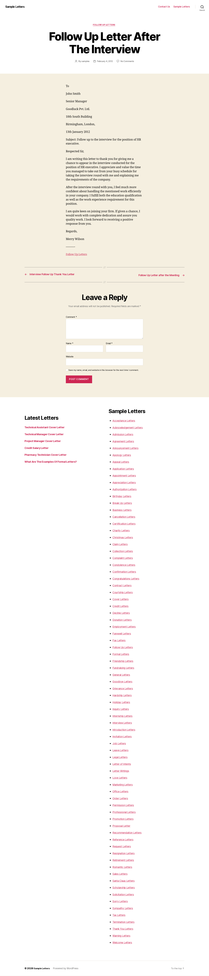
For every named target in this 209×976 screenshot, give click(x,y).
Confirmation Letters (125, 572)
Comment (71, 317)
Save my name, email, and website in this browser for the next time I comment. (104, 370)
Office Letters (121, 791)
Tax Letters (119, 915)
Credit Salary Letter (38, 448)
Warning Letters (122, 935)
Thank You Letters (124, 929)
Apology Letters (122, 455)
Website (69, 356)
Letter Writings (121, 771)
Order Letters (121, 798)
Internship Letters (123, 716)
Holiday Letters (122, 702)
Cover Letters (121, 599)
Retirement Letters (124, 860)
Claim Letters (121, 544)
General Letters (122, 675)
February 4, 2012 (105, 61)
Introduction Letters (125, 729)
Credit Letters (121, 606)
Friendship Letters (124, 661)
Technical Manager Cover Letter (46, 434)
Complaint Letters (123, 558)
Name (69, 343)
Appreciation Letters (125, 482)
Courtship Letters (123, 592)
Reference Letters (123, 839)
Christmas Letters (123, 537)
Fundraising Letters (124, 668)
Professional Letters (125, 812)
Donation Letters (123, 620)
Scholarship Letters (125, 887)
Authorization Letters (125, 489)
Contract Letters (122, 585)
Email (109, 343)
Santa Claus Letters (125, 881)
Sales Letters (120, 874)
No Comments (128, 61)
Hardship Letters (123, 695)
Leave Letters (121, 750)
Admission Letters (124, 434)
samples (85, 61)
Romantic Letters (123, 867)
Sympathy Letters (124, 908)
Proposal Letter (122, 826)
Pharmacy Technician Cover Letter (48, 455)
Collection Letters (123, 551)
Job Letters (119, 743)
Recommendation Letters (128, 833)
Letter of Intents (122, 764)
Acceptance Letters (125, 421)
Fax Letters (119, 640)
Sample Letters (16, 6)
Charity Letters (122, 530)
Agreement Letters (124, 441)
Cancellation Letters (125, 517)
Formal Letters (121, 654)
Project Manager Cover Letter (44, 441)
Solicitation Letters (124, 894)
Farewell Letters (122, 633)
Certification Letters (125, 523)
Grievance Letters (123, 688)
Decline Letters (122, 613)
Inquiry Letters (121, 709)
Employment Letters (125, 627)
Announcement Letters (127, 448)
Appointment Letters (125, 475)
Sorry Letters (120, 901)
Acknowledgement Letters (129, 427)
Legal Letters (120, 757)
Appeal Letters (121, 462)
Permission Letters (124, 805)
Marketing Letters (123, 784)
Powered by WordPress (67, 968)
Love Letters (120, 778)
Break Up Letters (123, 503)
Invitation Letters (123, 736)
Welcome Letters (123, 942)
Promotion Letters (123, 819)
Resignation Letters (124, 853)
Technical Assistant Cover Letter (46, 427)
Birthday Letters (122, 496)
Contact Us (164, 6)
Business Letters (123, 510)
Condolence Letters (125, 565)
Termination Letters (124, 922)
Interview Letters (123, 723)
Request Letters (122, 846)
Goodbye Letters (123, 681)
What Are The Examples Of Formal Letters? (53, 461)
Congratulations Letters (127, 578)
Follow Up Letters (104, 25)
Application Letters (124, 469)
